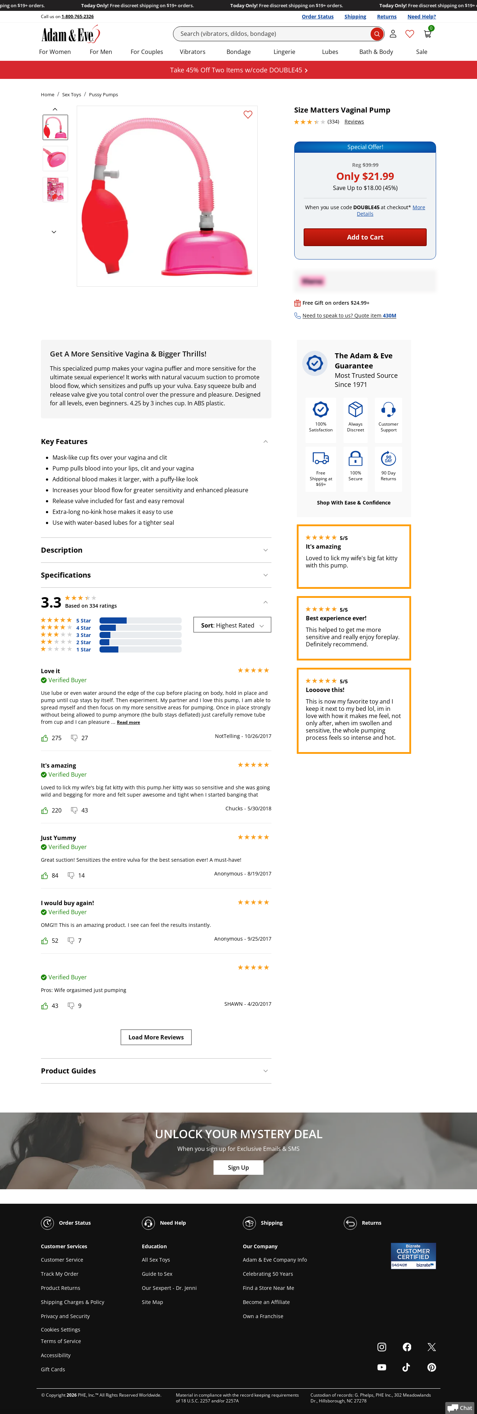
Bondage (239, 52)
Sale (421, 52)
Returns (387, 16)
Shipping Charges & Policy (72, 1302)
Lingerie (284, 52)
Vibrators (193, 52)
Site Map (152, 1302)
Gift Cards (53, 1369)
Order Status (318, 16)
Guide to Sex (157, 1273)
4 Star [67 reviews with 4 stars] (83, 628)
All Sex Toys (156, 1259)
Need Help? (422, 16)
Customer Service (62, 1259)
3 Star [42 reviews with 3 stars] (83, 635)
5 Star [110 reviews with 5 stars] (83, 620)
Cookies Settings (60, 1329)
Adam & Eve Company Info (275, 1259)
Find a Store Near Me (268, 1287)
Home (47, 94)
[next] (51, 232)
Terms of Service (61, 1341)
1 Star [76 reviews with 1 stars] (83, 649)
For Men (101, 52)
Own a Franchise (263, 1316)
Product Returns (60, 1287)
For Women (55, 52)
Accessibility (56, 1355)
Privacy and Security (65, 1316)
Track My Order (60, 1273)
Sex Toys (71, 94)
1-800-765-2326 (78, 16)
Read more (128, 722)
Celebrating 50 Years (268, 1273)
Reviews (354, 121)
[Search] (279, 33)
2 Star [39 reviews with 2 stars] (83, 642)
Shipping (355, 16)
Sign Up (238, 1168)
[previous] (57, 109)
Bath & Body (376, 52)
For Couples (147, 52)
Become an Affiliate (266, 1302)
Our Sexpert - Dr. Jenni (169, 1287)
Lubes (330, 52)
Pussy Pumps (103, 94)
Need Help (164, 1223)
